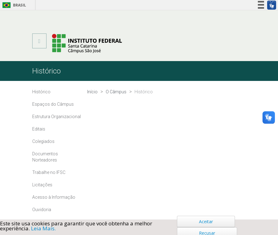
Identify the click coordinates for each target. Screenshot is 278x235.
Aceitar (206, 221)
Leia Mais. (43, 228)
